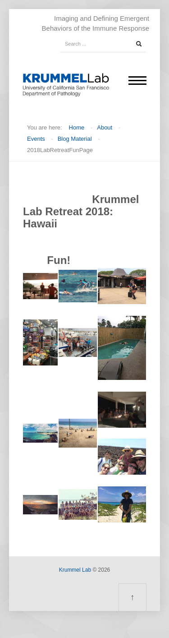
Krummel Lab (75, 570)
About (104, 127)
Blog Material (75, 138)
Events (36, 138)
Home (77, 127)
